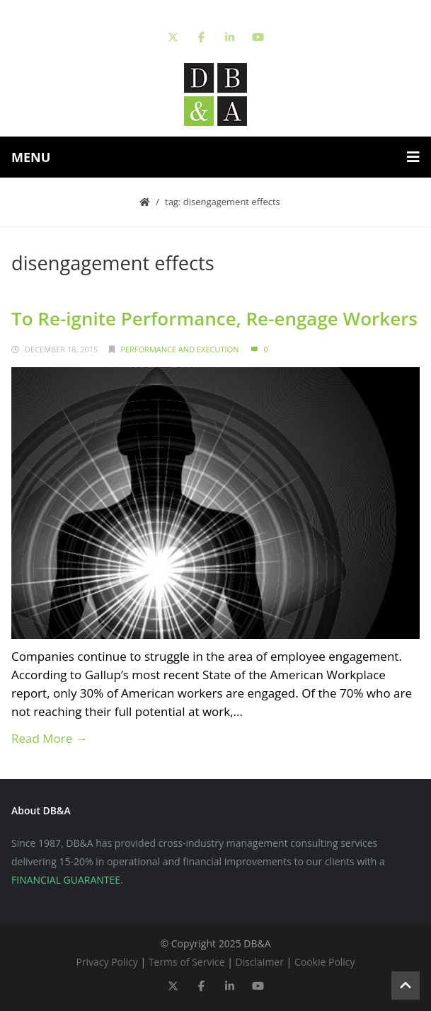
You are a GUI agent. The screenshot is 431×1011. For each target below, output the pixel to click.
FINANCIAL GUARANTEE (65, 879)
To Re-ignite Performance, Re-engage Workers (214, 318)
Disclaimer (259, 962)
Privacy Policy (106, 962)
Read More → (49, 738)
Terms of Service (187, 962)
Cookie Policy (324, 962)
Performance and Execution (179, 349)
